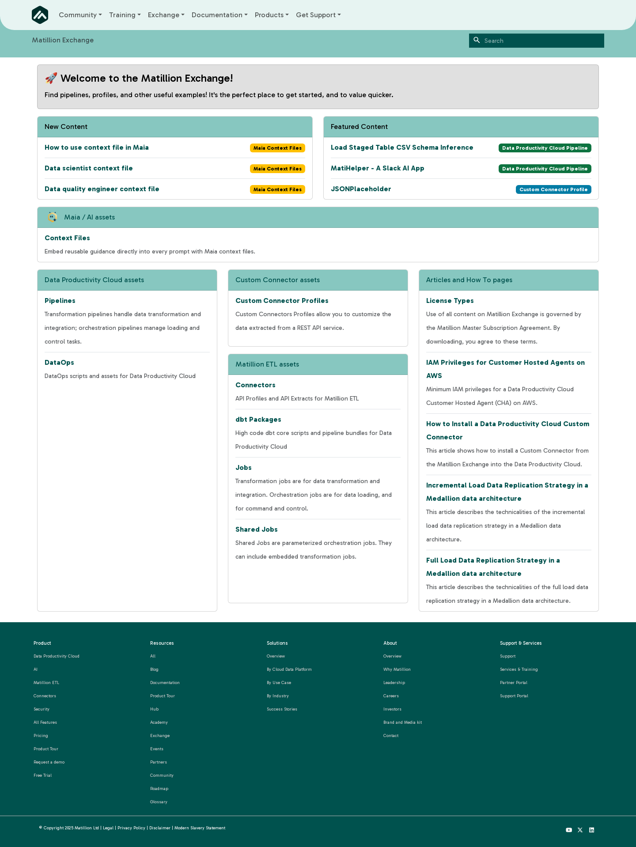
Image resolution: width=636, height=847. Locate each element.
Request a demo (49, 762)
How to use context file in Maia (97, 147)
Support (507, 656)
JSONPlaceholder (361, 189)
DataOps (59, 362)
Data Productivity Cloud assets (94, 280)
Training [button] (122, 15)
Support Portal (514, 695)
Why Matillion (397, 669)
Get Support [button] (316, 15)
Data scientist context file (89, 168)
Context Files (67, 238)
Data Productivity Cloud (57, 656)
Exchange (160, 735)
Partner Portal (513, 682)
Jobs (243, 467)
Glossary (158, 801)
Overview (276, 656)
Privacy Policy (131, 827)
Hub (154, 709)
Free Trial (43, 775)
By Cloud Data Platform (289, 669)
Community (162, 775)
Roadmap (159, 788)
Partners (158, 762)
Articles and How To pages (469, 280)
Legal (108, 827)
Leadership (394, 682)
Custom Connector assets (277, 280)
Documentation (165, 682)
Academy (159, 722)
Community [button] (78, 15)
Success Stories (282, 709)
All (152, 656)
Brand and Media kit (402, 722)
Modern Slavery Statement (199, 827)
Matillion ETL (46, 682)
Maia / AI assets (89, 217)
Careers (391, 695)
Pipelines (60, 300)
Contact (390, 735)
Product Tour (46, 748)
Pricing (41, 735)
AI (36, 669)
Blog (154, 669)
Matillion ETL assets (267, 364)
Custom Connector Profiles (282, 300)
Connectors (255, 385)
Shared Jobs (256, 529)
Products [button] (269, 15)
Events (156, 748)
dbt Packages (258, 419)
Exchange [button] (163, 15)
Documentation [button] (217, 15)
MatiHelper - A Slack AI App (377, 168)
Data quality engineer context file (102, 189)
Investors (392, 709)
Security (41, 709)
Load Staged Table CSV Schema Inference (402, 147)
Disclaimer (159, 827)
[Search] (536, 41)
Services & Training (519, 669)
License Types (450, 300)
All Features (45, 722)
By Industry (278, 695)
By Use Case (279, 682)
